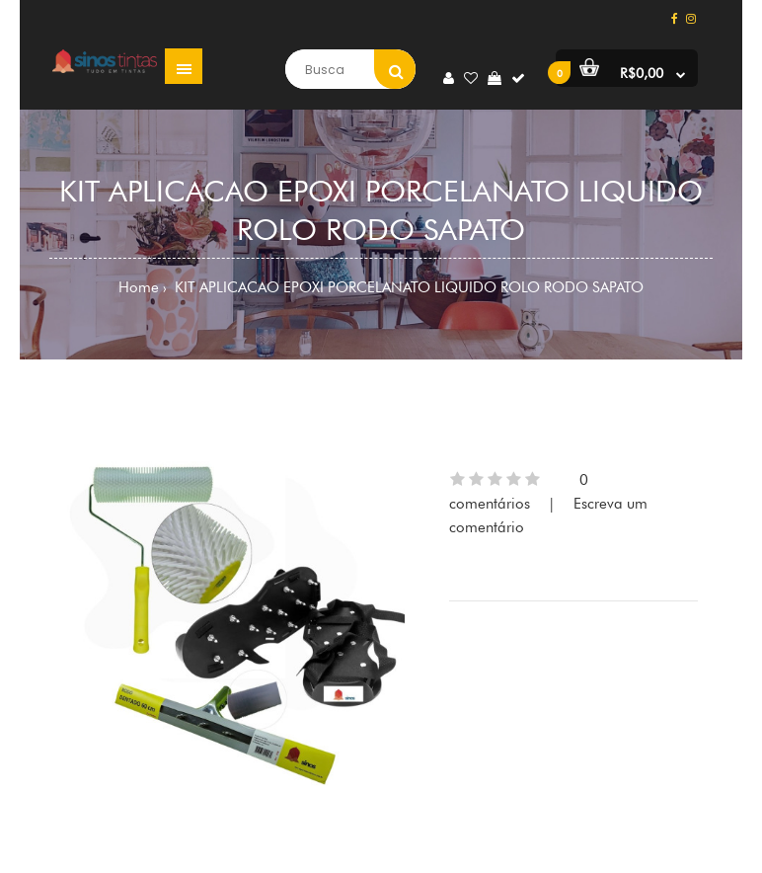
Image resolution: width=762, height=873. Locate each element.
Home (138, 287)
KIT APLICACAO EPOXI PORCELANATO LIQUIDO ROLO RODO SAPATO (407, 287)
